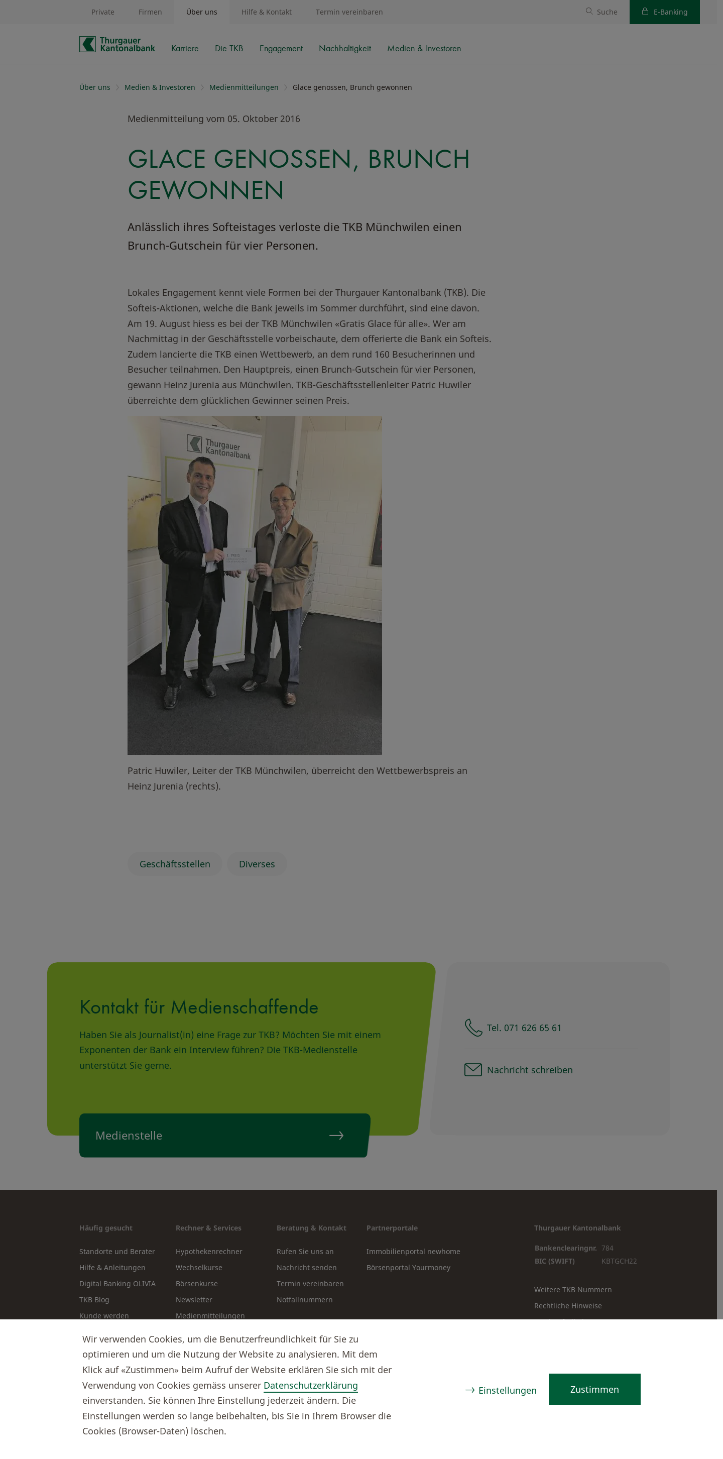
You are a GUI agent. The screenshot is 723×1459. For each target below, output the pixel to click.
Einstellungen (507, 1390)
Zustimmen (594, 1389)
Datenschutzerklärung (311, 1385)
